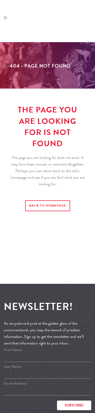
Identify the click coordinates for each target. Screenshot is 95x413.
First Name (13, 350)
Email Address (16, 383)
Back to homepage (47, 205)
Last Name (12, 367)
